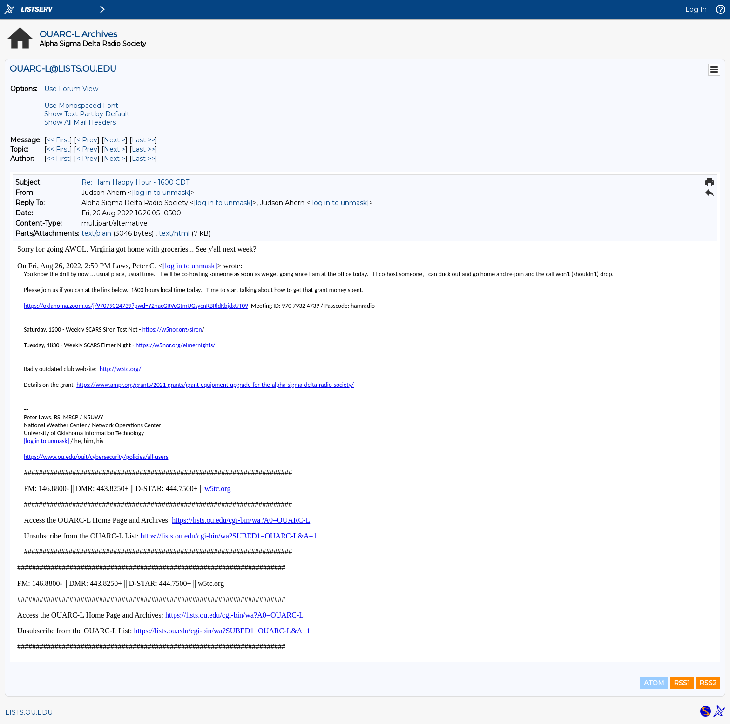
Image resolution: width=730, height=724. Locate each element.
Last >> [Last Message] (143, 140)
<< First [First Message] (58, 140)
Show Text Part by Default (86, 114)
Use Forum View (71, 89)
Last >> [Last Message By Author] (143, 158)
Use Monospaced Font (81, 105)
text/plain (96, 233)
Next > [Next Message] (114, 140)
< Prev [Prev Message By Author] (86, 158)
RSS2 (707, 683)
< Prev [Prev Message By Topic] (86, 149)
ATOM (654, 683)
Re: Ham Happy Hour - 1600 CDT (135, 182)
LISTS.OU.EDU (29, 712)
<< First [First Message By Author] (58, 158)
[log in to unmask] (161, 192)
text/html (174, 233)
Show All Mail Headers (80, 122)
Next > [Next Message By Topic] (114, 149)
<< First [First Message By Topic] (58, 149)
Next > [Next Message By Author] (114, 158)
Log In (696, 9)
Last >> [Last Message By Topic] (143, 149)
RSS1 (682, 683)
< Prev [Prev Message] (86, 140)
